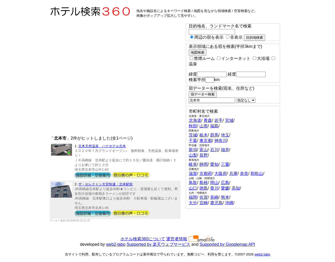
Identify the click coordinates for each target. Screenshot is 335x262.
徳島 (203, 188)
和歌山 (256, 173)
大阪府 (220, 173)
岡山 (214, 182)
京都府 (205, 173)
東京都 (205, 140)
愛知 (214, 164)
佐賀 (203, 197)
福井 (225, 149)
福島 (214, 126)
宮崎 (203, 203)
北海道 (195, 120)
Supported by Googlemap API (227, 244)
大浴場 (261, 58)
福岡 (193, 197)
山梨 (193, 155)
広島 (225, 182)
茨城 (193, 135)
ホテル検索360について (142, 239)
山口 (193, 188)
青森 (208, 120)
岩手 (218, 120)
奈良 (244, 173)
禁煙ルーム (202, 58)
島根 (203, 182)
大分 (193, 203)
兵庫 (233, 173)
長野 (203, 155)
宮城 (229, 120)
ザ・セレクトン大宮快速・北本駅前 (105, 184)
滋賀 (193, 173)
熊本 (225, 197)
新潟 (193, 149)
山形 (203, 126)
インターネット (233, 58)
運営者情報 (176, 239)
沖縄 (229, 203)
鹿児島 (216, 203)
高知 (236, 188)
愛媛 (225, 188)
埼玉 (225, 135)
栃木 (203, 135)
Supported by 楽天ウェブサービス (159, 244)
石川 (214, 149)
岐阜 (193, 164)
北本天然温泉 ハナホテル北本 (102, 146)
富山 (203, 149)
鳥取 (193, 182)
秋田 (193, 126)
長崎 (214, 197)
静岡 (203, 164)
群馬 (214, 135)
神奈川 (220, 140)
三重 (225, 164)
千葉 (193, 140)
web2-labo (115, 244)
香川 (214, 188)
